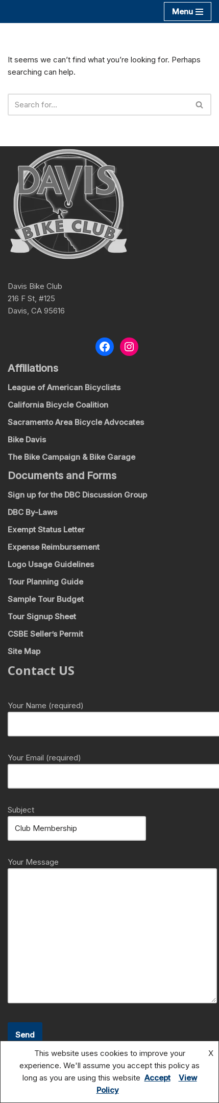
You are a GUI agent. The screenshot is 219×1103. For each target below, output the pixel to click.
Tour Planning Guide (45, 582)
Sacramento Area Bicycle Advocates (76, 422)
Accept (157, 1078)
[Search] (98, 105)
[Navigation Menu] (187, 11)
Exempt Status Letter (46, 529)
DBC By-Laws (32, 512)
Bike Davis (27, 439)
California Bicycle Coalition (58, 405)
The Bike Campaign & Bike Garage (71, 457)
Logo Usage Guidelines (51, 564)
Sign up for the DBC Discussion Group (77, 495)
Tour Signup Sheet (42, 616)
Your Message (112, 931)
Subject (77, 819)
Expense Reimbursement (54, 547)
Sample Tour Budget (46, 599)
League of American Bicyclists (64, 387)
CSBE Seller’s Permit (45, 634)
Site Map (24, 651)
